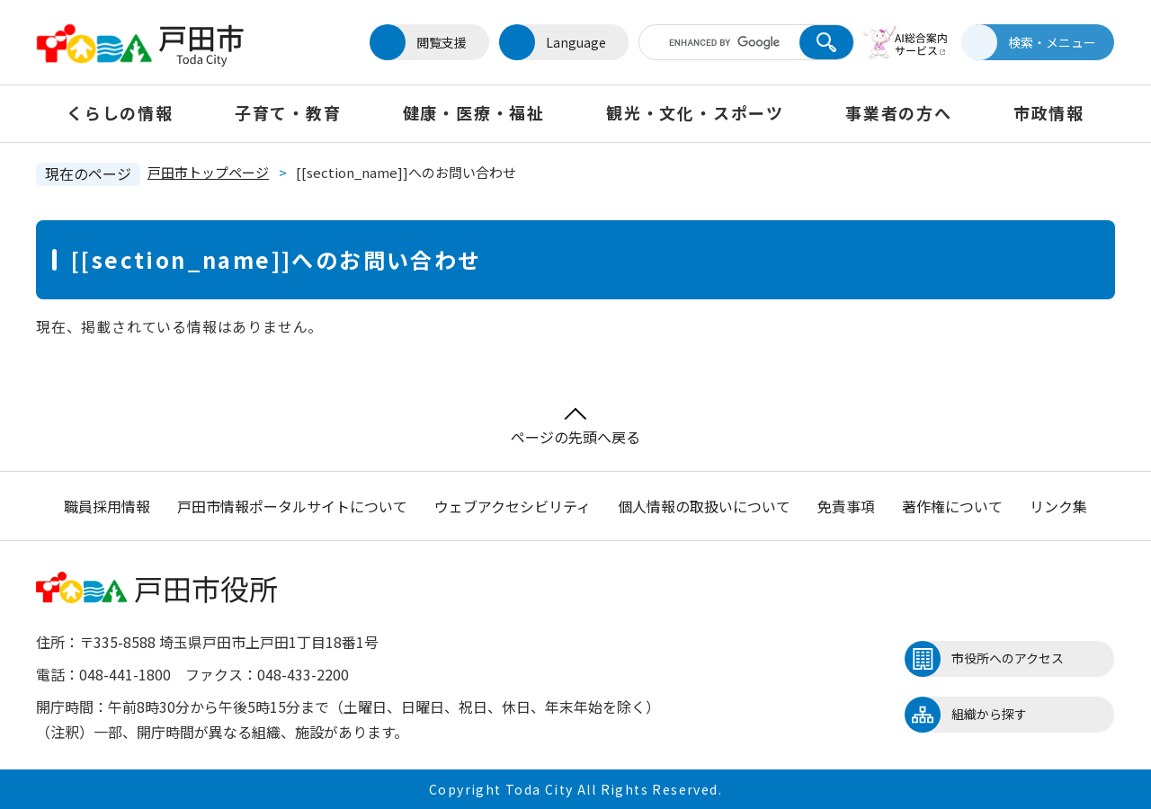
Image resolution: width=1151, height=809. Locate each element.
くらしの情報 (120, 112)
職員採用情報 (107, 506)
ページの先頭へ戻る (575, 427)
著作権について (952, 506)
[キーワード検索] (722, 42)
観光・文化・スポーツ (695, 112)
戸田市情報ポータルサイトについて (292, 506)
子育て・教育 (288, 112)
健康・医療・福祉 (474, 112)
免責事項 (846, 506)
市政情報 (1048, 112)
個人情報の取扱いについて (704, 506)
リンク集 (1058, 506)
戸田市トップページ (208, 172)
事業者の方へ (898, 112)
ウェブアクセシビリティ (512, 506)
